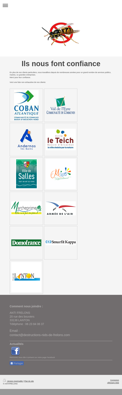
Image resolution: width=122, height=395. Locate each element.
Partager (16, 363)
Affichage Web (113, 383)
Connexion (114, 380)
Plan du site (29, 381)
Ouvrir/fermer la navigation (61, 5)
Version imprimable (13, 381)
